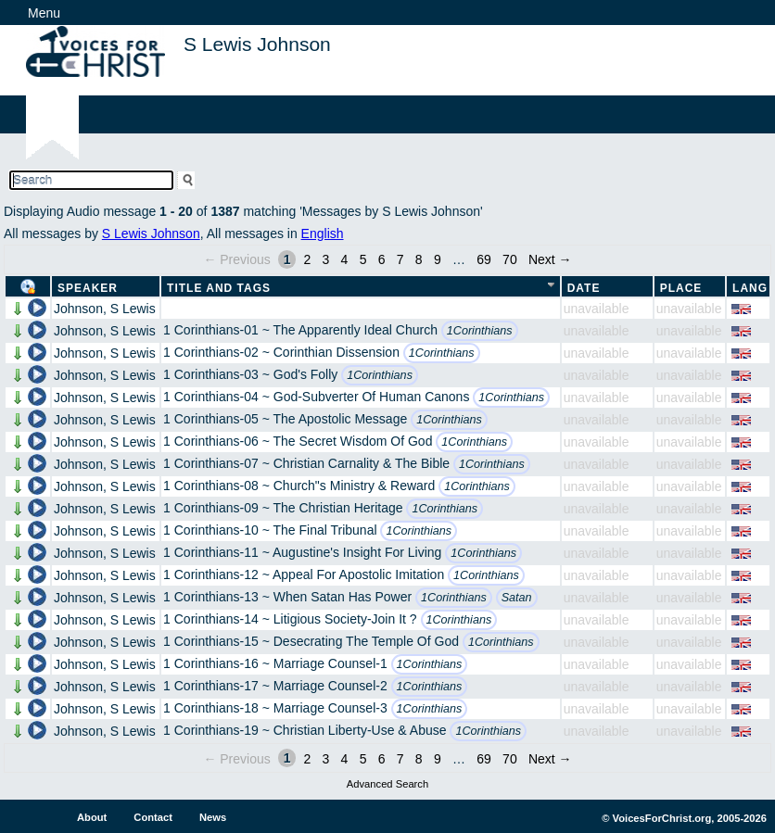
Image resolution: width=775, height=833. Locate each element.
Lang (750, 288)
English (322, 233)
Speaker (87, 288)
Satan (517, 597)
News (212, 817)
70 (509, 259)
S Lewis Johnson (151, 233)
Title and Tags (219, 288)
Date (584, 288)
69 (483, 259)
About (92, 817)
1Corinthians (480, 330)
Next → (550, 259)
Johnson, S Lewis (105, 308)
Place (681, 288)
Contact (152, 817)
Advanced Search (387, 783)
